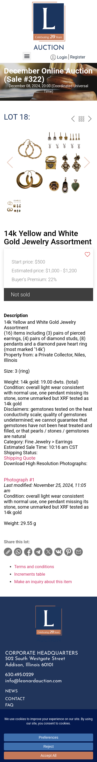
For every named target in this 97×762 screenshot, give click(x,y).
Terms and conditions (34, 566)
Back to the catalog (81, 119)
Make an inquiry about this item (43, 581)
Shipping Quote (19, 458)
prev (73, 119)
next (90, 119)
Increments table (29, 574)
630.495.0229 (19, 674)
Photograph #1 (19, 479)
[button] (27, 56)
